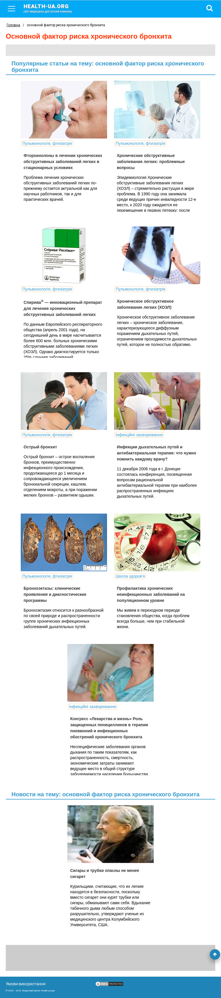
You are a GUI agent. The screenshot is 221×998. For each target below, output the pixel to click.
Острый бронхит (40, 447)
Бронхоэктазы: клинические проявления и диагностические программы (55, 594)
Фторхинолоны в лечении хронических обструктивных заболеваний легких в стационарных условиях (63, 161)
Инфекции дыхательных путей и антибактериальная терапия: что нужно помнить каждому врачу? (156, 453)
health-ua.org (52, 8)
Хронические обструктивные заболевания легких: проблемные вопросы (151, 161)
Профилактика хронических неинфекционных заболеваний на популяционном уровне (151, 594)
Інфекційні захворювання (139, 434)
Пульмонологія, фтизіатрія (47, 143)
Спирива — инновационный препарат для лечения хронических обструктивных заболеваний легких (63, 308)
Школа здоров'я (130, 576)
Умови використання (25, 984)
